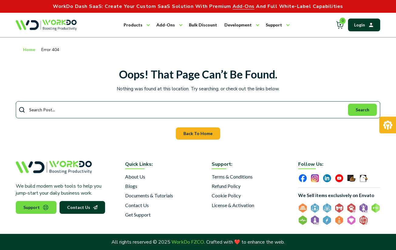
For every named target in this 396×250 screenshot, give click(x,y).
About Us (135, 176)
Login (364, 25)
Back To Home (198, 133)
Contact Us (82, 207)
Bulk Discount (203, 24)
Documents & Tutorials (149, 195)
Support (274, 24)
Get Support (138, 214)
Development (238, 24)
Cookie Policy (226, 195)
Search (362, 109)
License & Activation (233, 205)
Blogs (131, 186)
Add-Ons (165, 24)
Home (29, 49)
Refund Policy (226, 186)
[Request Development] (387, 125)
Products (133, 24)
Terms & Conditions (232, 176)
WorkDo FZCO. (188, 242)
